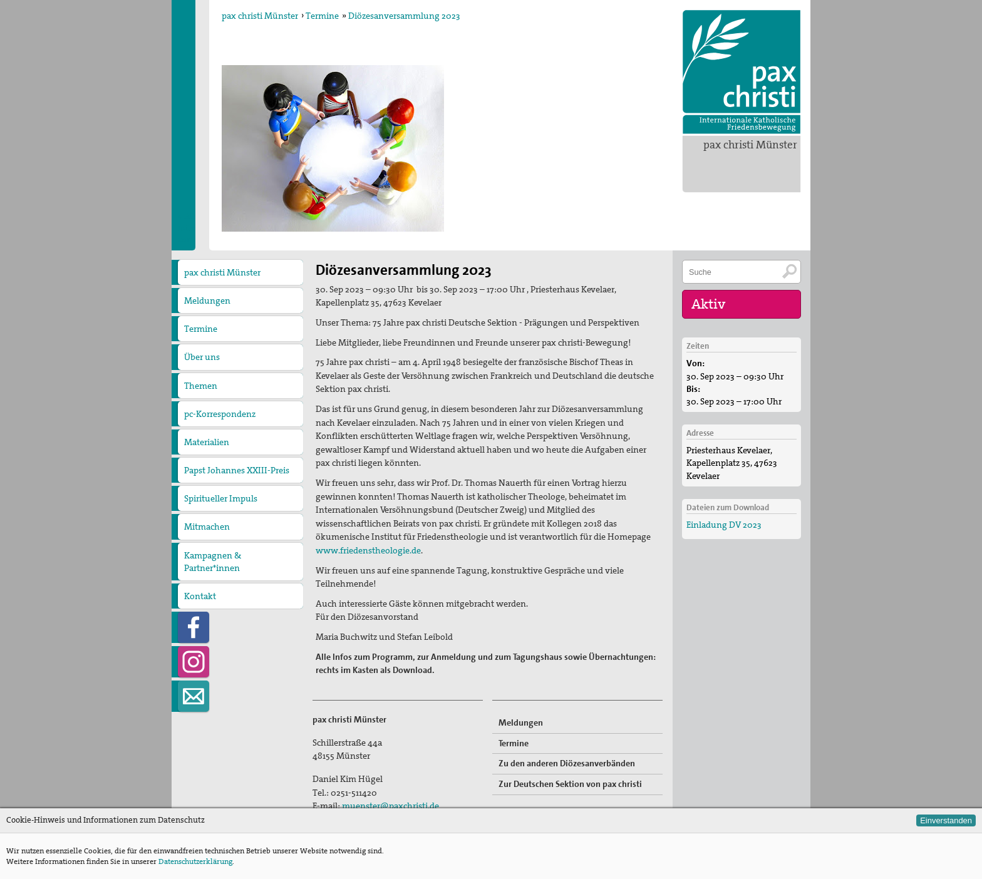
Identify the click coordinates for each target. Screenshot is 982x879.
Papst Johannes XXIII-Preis (236, 470)
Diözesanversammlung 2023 (404, 15)
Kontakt (200, 596)
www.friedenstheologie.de (368, 550)
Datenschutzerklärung (195, 861)
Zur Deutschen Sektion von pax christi (570, 783)
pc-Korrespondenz (220, 413)
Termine (322, 15)
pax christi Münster (750, 145)
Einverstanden (946, 820)
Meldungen (207, 300)
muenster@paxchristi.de (390, 805)
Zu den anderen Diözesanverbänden (567, 763)
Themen (200, 385)
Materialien (206, 442)
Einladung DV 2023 (724, 524)
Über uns (202, 356)
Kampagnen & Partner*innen (212, 561)
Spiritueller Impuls (220, 498)
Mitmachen (207, 526)
